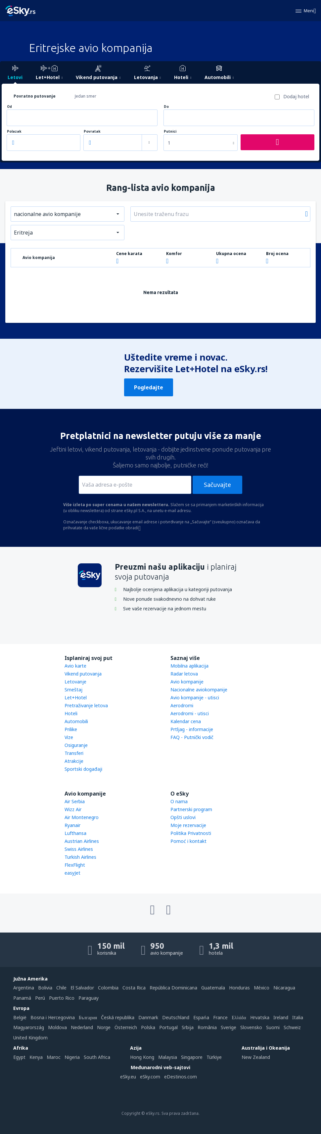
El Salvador (82, 987)
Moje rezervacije (188, 825)
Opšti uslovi (183, 817)
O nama (179, 801)
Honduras (239, 987)
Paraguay (88, 998)
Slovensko (251, 1027)
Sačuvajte (217, 485)
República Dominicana (173, 987)
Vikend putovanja (83, 674)
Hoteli (71, 713)
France (220, 1017)
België (19, 1017)
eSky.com (150, 1076)
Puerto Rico (61, 998)
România (207, 1027)
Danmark (148, 1017)
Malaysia (167, 1057)
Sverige (228, 1027)
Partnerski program (191, 809)
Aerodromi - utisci (189, 713)
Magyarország (28, 1027)
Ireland (280, 1017)
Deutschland (175, 1017)
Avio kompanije (187, 681)
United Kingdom (30, 1037)
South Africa (97, 1057)
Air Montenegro (82, 817)
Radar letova (184, 674)
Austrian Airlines (82, 841)
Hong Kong (142, 1057)
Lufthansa (75, 833)
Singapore (192, 1057)
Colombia (108, 987)
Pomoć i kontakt (188, 841)
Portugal (168, 1027)
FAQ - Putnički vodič (191, 737)
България (88, 1017)
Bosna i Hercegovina (52, 1017)
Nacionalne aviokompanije (198, 689)
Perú (40, 998)
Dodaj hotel (296, 96)
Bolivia (45, 987)
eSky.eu (128, 1076)
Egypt (19, 1057)
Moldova (57, 1027)
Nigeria (72, 1057)
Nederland (82, 1027)
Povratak (92, 131)
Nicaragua (284, 987)
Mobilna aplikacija (189, 666)
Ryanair (72, 825)
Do (166, 107)
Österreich (126, 1027)
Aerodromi (181, 705)
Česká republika (117, 1017)
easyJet (72, 873)
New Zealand (256, 1057)
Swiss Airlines (79, 849)
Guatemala (213, 987)
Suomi (273, 1027)
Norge (104, 1027)
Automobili (76, 721)
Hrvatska (259, 1017)
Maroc (54, 1057)
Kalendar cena (185, 721)
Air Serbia (75, 801)
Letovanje (75, 681)
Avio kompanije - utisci (194, 697)
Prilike (71, 729)
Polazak (14, 131)
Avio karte (75, 666)
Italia (297, 1017)
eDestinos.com (180, 1076)
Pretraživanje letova (86, 705)
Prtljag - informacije (191, 729)
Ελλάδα (239, 1017)
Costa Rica (134, 987)
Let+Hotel (76, 697)
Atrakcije (74, 761)
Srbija (188, 1027)
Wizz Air (73, 809)
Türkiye (214, 1057)
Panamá (22, 998)
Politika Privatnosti (190, 833)
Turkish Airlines (80, 857)
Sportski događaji (83, 769)
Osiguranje (76, 745)
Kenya (36, 1057)
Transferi (74, 753)
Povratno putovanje (35, 96)
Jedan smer (85, 96)
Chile (61, 987)
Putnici (170, 131)
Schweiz (292, 1027)
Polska (148, 1027)
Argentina (23, 987)
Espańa (201, 1017)
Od (9, 107)
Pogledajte (148, 387)
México (261, 987)
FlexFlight (75, 865)
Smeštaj (73, 689)
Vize (69, 737)
